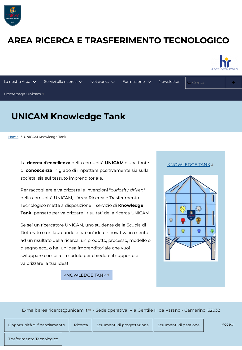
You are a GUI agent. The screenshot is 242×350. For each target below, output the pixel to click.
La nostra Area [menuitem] (22, 81)
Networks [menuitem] (99, 81)
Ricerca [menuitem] (81, 325)
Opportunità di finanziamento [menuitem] (36, 325)
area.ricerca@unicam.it (65, 310)
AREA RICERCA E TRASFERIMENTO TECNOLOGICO (118, 40)
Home (13, 137)
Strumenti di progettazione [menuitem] (123, 325)
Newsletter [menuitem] (169, 81)
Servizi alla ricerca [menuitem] (60, 81)
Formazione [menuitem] (138, 81)
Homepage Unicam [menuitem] (24, 94)
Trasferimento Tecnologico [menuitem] (33, 339)
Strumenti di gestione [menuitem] (179, 325)
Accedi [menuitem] (228, 324)
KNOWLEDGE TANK (86, 275)
